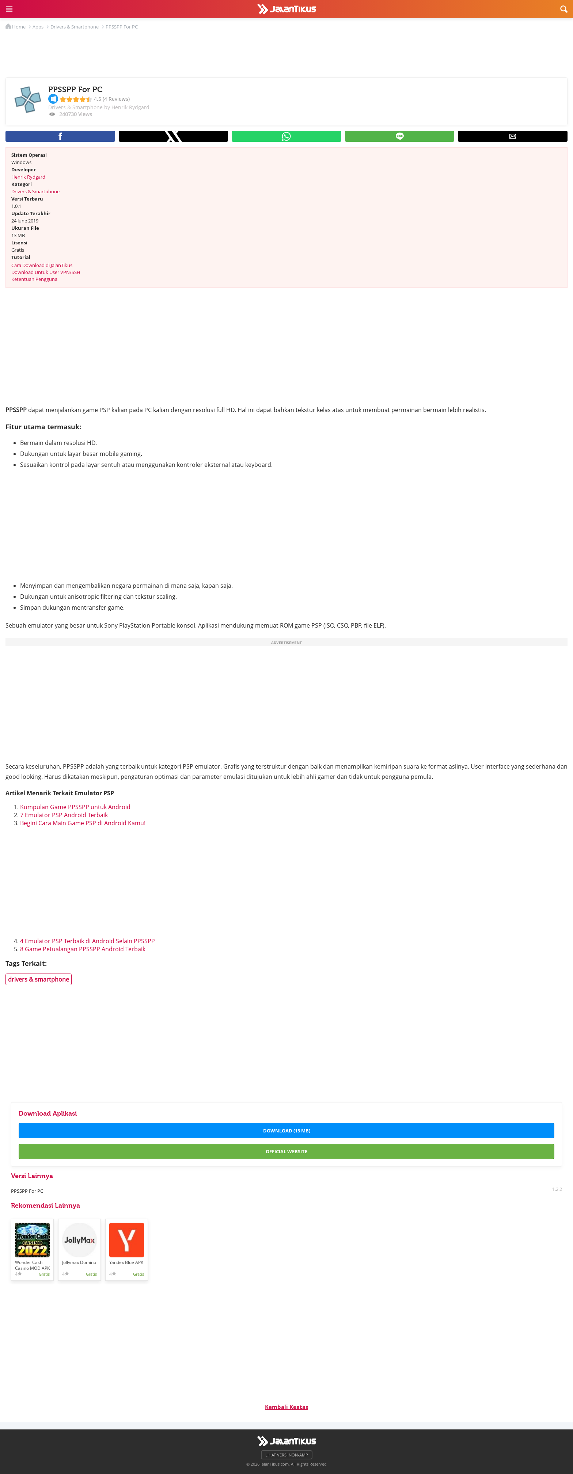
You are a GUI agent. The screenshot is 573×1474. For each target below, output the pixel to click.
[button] (9, 9)
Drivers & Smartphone (35, 191)
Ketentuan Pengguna (34, 279)
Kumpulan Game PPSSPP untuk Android (75, 807)
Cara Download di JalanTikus (41, 265)
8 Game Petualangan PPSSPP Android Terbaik (82, 949)
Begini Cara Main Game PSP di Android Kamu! (82, 823)
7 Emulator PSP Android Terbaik (64, 815)
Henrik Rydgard (28, 177)
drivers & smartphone (38, 979)
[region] (286, 52)
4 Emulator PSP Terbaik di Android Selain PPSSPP (87, 941)
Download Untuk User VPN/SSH (45, 272)
